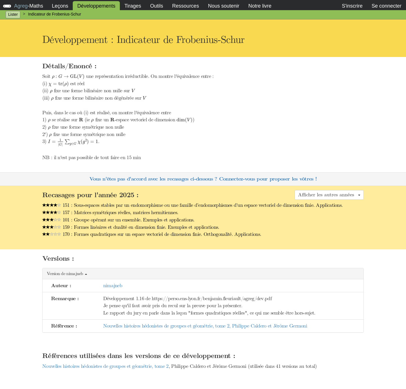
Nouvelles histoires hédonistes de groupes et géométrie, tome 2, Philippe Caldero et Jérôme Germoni (205, 326)
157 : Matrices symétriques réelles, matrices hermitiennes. (110, 212)
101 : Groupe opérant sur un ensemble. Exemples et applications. (118, 220)
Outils (156, 6)
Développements (96, 6)
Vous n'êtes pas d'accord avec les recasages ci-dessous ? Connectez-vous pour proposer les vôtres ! (203, 179)
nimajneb (112, 285)
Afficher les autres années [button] (329, 195)
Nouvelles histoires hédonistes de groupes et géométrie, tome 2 (105, 366)
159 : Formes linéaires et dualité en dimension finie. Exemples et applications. (130, 227)
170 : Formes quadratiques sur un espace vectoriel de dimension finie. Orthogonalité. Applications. (151, 234)
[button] (203, 273)
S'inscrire (352, 6)
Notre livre (260, 6)
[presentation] (68, 77)
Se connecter (386, 6)
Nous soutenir (223, 6)
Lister (13, 14)
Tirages (132, 6)
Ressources (185, 6)
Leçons (60, 6)
